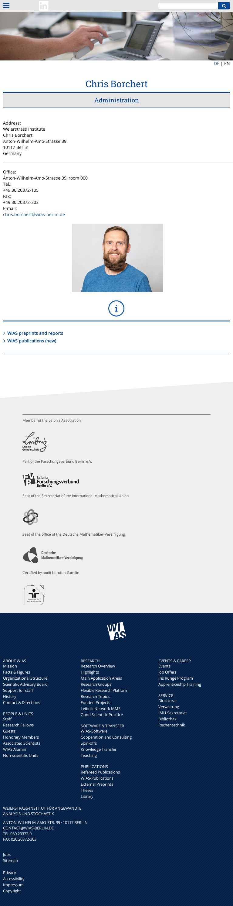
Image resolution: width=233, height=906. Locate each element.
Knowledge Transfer (98, 749)
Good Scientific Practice (102, 714)
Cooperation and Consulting (106, 737)
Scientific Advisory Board (25, 684)
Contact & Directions (21, 702)
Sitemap (10, 860)
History (9, 696)
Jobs (7, 854)
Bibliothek (167, 719)
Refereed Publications (100, 772)
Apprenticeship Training (179, 684)
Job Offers (167, 672)
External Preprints (97, 784)
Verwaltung (168, 706)
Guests (9, 731)
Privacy (9, 872)
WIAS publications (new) (31, 341)
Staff (7, 719)
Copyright (12, 891)
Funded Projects (95, 702)
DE (216, 63)
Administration (116, 100)
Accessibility (14, 878)
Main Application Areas (101, 678)
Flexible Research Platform (104, 690)
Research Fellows (18, 725)
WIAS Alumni (14, 749)
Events (164, 666)
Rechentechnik (171, 725)
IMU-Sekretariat (172, 713)
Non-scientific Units (20, 755)
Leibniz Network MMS (100, 708)
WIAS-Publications (97, 778)
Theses (87, 790)
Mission (10, 666)
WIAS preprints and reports (35, 333)
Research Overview (98, 666)
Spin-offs (89, 743)
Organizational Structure (25, 678)
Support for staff (18, 690)
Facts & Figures (16, 672)
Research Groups (96, 684)
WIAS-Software (94, 731)
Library (87, 796)
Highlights (90, 672)
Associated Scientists (21, 743)
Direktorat (167, 700)
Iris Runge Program (175, 678)
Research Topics (95, 696)
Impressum (13, 884)
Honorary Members (21, 737)
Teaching (89, 755)
